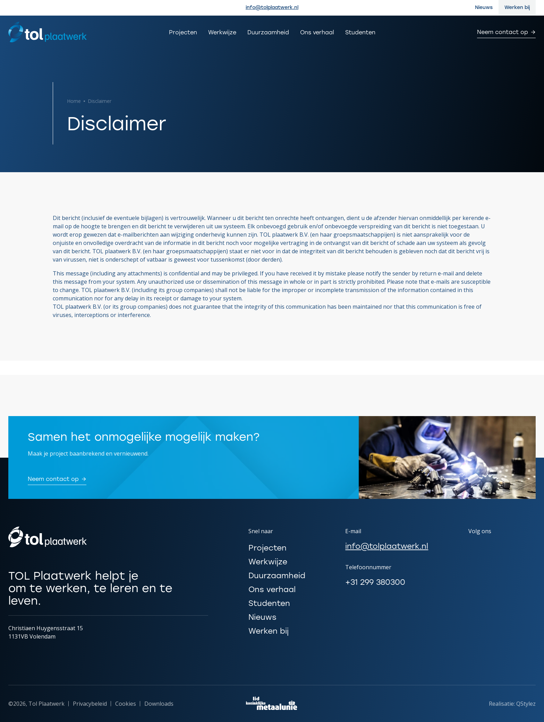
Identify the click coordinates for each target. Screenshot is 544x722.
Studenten (360, 32)
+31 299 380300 (375, 582)
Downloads (158, 703)
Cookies (125, 703)
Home (74, 101)
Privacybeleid (90, 703)
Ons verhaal (317, 32)
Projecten (183, 32)
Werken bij (517, 7)
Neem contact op (502, 32)
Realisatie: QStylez (512, 703)
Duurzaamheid (268, 32)
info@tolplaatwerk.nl (272, 7)
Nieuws (484, 7)
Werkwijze (222, 32)
